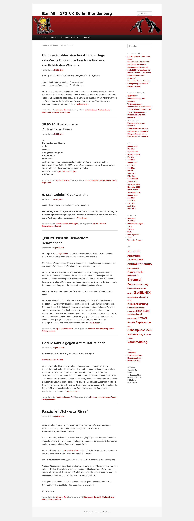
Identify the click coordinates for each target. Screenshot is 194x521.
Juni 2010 (131, 201)
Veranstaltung (65, 112)
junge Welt (62, 253)
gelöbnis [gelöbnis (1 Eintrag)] (130, 293)
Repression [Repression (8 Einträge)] (143, 322)
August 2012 (132, 162)
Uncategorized (133, 235)
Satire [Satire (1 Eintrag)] (129, 326)
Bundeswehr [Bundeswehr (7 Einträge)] (135, 271)
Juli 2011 (131, 168)
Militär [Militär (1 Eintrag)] (136, 308)
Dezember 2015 (133, 154)
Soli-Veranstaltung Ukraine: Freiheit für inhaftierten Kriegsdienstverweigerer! (138, 64)
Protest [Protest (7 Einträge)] (142, 317)
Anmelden (131, 353)
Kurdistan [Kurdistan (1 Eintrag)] (130, 308)
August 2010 (132, 195)
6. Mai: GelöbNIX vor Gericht (65, 195)
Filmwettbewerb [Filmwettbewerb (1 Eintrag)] (140, 288)
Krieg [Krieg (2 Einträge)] (129, 300)
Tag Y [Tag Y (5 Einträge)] (142, 334)
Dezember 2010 (133, 184)
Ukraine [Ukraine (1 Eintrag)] (130, 338)
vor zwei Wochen (71, 450)
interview (91, 329)
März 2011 (131, 176)
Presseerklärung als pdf (52, 360)
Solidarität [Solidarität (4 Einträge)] (132, 334)
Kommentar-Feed (134, 358)
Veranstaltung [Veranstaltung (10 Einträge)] (137, 342)
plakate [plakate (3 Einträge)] (146, 311)
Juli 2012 (131, 165)
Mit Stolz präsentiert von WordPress (97, 512)
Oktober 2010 (132, 190)
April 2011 (131, 173)
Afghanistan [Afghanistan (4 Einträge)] (134, 256)
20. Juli (87, 180)
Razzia (111, 329)
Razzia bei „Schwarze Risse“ (65, 411)
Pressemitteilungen (70, 224)
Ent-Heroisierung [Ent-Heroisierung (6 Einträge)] (137, 284)
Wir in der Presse (66, 329)
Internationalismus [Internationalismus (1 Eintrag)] (133, 297)
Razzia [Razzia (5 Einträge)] (131, 322)
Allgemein (59, 110)
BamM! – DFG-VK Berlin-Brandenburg (77, 13)
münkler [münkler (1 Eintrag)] (141, 308)
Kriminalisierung (104, 110)
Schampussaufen (48, 331)
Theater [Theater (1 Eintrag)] (148, 334)
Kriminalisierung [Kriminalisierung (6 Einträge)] (137, 304)
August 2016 (132, 146)
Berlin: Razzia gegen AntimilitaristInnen (73, 343)
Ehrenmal (93, 397)
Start (44, 37)
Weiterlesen (82, 104)
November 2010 (133, 187)
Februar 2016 (132, 152)
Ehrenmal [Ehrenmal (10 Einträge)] (134, 279)
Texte (129, 232)
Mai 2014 (130, 157)
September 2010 (133, 192)
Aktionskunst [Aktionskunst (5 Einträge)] (135, 259)
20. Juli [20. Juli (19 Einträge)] (133, 251)
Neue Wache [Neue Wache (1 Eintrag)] (131, 311)
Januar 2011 (132, 181)
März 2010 (131, 209)
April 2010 (131, 206)
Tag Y (58, 329)
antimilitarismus (91, 110)
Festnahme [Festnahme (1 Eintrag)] (131, 288)
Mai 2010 (130, 203)
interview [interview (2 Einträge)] (144, 297)
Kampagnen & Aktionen (70, 37)
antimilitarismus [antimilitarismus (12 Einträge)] (139, 264)
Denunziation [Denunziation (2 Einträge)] (133, 276)
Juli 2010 (131, 198)
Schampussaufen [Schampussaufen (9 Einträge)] (139, 330)
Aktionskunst (88, 497)
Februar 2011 (132, 179)
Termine (67, 110)
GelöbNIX (86, 37)
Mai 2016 (130, 149)
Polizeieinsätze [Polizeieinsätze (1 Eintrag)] (132, 318)
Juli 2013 (131, 160)
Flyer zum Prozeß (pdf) (66, 171)
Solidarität (55, 112)
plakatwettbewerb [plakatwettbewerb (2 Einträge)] (134, 314)
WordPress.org (133, 361)
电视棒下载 (131, 96)
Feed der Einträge (134, 355)
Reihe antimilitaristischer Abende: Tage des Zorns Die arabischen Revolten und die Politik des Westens (73, 60)
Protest (114, 180)
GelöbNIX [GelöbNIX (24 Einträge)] (142, 292)
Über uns (54, 37)
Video (129, 237)
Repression (46, 112)
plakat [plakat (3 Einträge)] (139, 311)
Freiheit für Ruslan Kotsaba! (138, 81)
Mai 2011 (130, 171)
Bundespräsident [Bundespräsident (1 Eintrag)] (133, 268)
